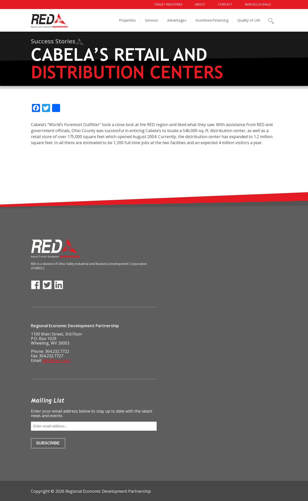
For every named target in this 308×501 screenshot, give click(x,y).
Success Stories (53, 41)
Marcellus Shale (258, 4)
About (200, 4)
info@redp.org (56, 360)
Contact (225, 4)
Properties (127, 20)
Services (151, 20)
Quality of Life (248, 20)
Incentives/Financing (211, 20)
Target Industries (168, 4)
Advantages (176, 20)
